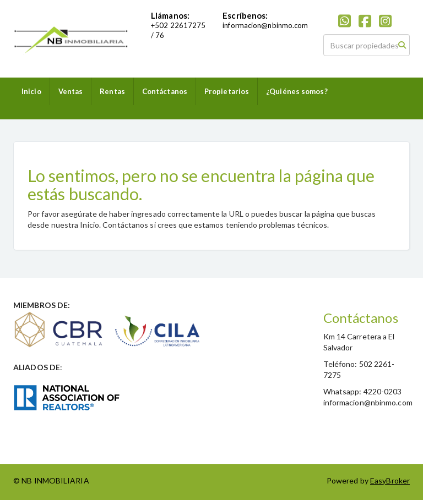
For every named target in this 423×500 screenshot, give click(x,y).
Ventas (70, 91)
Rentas (112, 91)
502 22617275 (180, 25)
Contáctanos (164, 91)
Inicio (31, 91)
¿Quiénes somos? (297, 91)
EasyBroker (390, 480)
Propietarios (226, 91)
